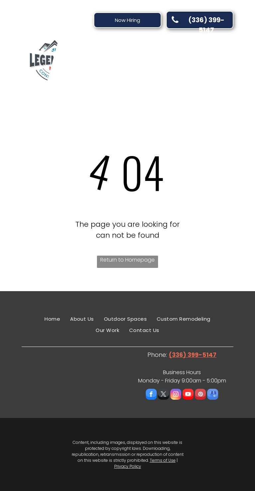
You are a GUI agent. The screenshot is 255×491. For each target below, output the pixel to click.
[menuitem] (101, 57)
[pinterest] (200, 395)
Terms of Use (163, 460)
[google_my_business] (212, 395)
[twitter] (163, 395)
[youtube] (188, 395)
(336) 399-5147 (192, 355)
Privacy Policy (127, 466)
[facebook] (151, 395)
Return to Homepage (127, 260)
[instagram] (175, 395)
